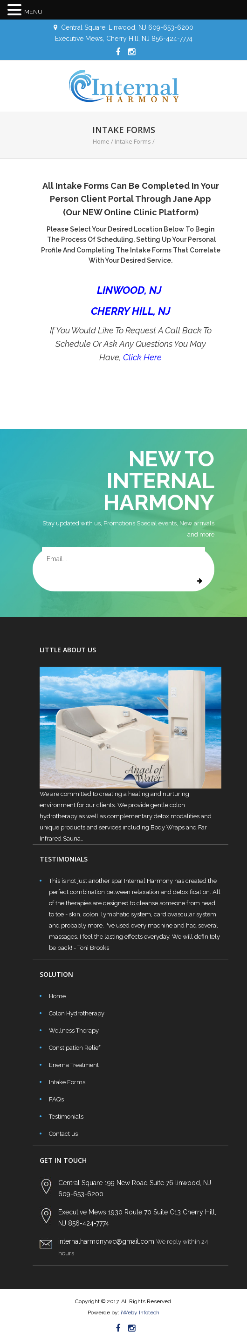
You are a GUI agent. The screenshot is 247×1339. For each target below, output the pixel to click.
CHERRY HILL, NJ (131, 311)
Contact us (63, 1133)
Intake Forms (67, 1082)
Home (101, 141)
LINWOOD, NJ (130, 290)
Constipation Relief (74, 1047)
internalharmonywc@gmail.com (106, 1241)
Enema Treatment (74, 1064)
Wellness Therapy (74, 1030)
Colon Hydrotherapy (76, 1013)
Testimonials (66, 1116)
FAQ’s (56, 1099)
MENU (33, 11)
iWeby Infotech (139, 1312)
